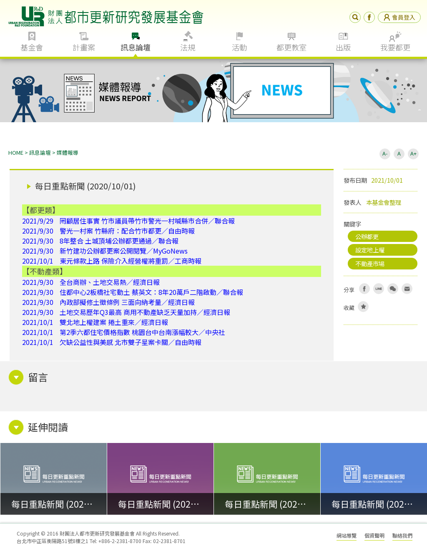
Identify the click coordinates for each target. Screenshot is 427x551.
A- (384, 153)
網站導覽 (347, 535)
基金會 (31, 47)
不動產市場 (369, 263)
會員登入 (399, 17)
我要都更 (395, 47)
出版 (343, 47)
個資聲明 (374, 535)
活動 (239, 47)
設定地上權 (369, 249)
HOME (15, 152)
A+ (413, 153)
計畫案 (84, 47)
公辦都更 (367, 236)
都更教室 (291, 47)
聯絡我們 (402, 535)
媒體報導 (67, 152)
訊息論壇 (136, 47)
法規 (187, 47)
